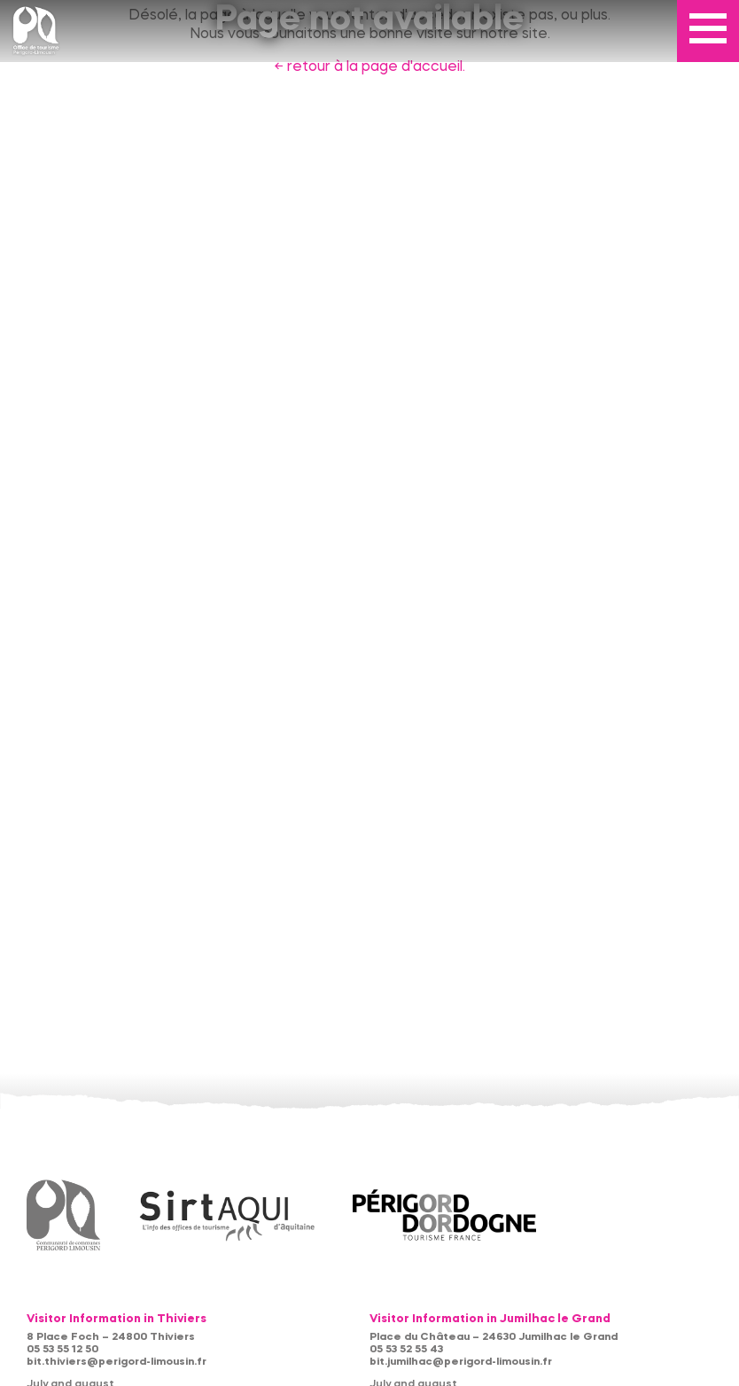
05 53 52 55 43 (406, 1349)
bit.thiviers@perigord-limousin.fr (116, 1362)
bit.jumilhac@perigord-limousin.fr (461, 1362)
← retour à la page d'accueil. (369, 67)
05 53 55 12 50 (62, 1349)
